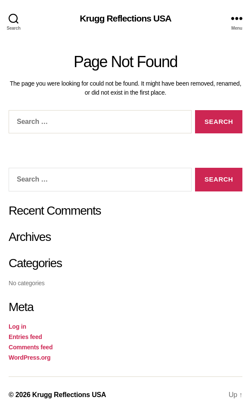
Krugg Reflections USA (125, 18)
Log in (17, 326)
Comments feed (31, 347)
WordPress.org (29, 357)
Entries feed (25, 336)
